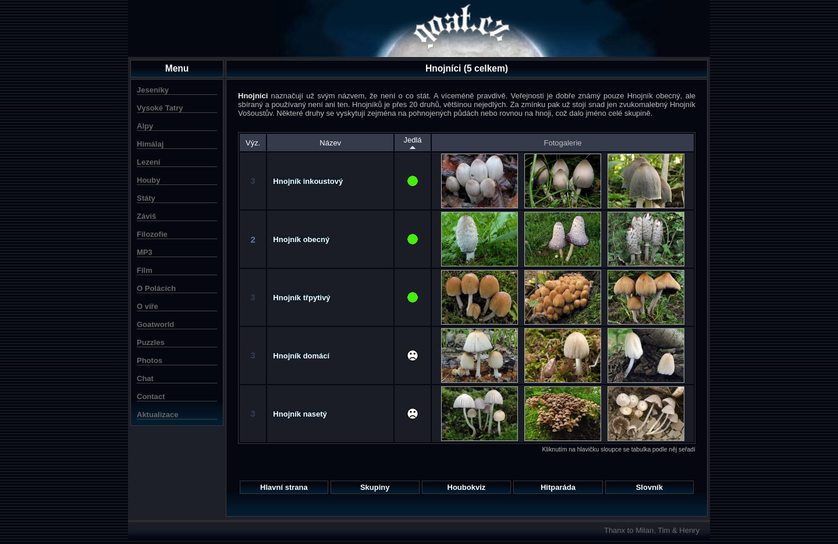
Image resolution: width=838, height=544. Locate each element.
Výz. (253, 142)
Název (330, 142)
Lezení (148, 162)
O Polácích (156, 288)
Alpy (145, 126)
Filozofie (152, 234)
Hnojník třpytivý (301, 297)
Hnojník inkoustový (308, 181)
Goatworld (155, 324)
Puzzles (151, 342)
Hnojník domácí (301, 355)
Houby (148, 180)
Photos (149, 360)
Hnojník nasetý (299, 414)
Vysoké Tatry (160, 108)
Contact (151, 396)
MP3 (144, 252)
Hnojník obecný (301, 239)
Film (144, 270)
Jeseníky (153, 90)
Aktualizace (158, 414)
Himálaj (150, 144)
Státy (146, 198)
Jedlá (412, 143)
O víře (147, 306)
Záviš (146, 216)
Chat (145, 378)
